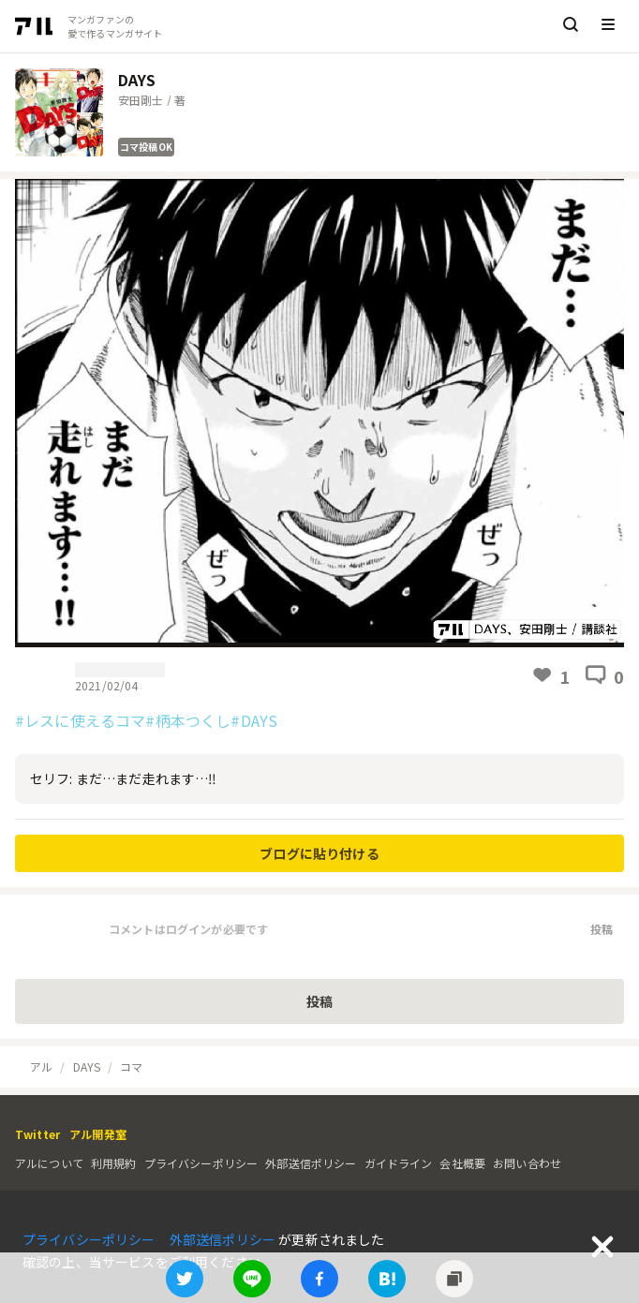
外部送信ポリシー (310, 1163)
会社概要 (462, 1163)
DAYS (87, 1066)
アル (41, 1066)
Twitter (37, 1134)
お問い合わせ (527, 1163)
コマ (131, 1066)
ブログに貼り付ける (319, 853)
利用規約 (114, 1163)
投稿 (601, 929)
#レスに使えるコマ (80, 720)
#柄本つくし (187, 720)
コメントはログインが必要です (188, 929)
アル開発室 (97, 1134)
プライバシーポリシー (201, 1163)
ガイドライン (398, 1163)
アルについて (49, 1163)
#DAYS (253, 720)
